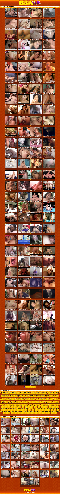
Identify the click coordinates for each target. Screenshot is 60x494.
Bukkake (6, 408)
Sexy (41, 401)
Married (35, 396)
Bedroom (15, 393)
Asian (4, 392)
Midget (44, 392)
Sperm (12, 402)
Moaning (3, 396)
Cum (23, 404)
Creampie (15, 404)
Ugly (16, 399)
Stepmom (22, 402)
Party (51, 395)
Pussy (10, 392)
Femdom (46, 411)
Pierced (43, 395)
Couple (55, 404)
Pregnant (7, 395)
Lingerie (27, 396)
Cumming (26, 404)
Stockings (26, 402)
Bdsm (34, 393)
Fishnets (57, 411)
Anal (31, 392)
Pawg (28, 395)
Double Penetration (23, 405)
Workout (51, 399)
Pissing (49, 393)
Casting (19, 408)
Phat (46, 395)
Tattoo (9, 402)
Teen (48, 398)
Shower (51, 401)
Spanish (19, 401)
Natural (22, 398)
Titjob (53, 398)
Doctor (6, 405)
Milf (54, 396)
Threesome (2, 399)
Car (15, 408)
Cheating (22, 408)
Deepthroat (51, 404)
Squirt (15, 402)
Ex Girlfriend (17, 411)
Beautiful (52, 393)
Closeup (22, 395)
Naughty (26, 398)
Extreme (25, 411)
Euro (35, 408)
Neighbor (29, 398)
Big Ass (47, 392)
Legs (19, 396)
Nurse (56, 393)
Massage (39, 396)
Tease (9, 401)
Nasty (19, 398)
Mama (13, 392)
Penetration (3, 395)
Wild (48, 399)
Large (6, 404)
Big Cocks (28, 392)
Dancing (9, 404)
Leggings (16, 396)
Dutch (34, 405)
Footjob (21, 411)
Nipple (51, 396)
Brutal (10, 408)
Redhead (23, 401)
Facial (35, 411)
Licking (31, 395)
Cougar (47, 405)
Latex (48, 401)
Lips (30, 396)
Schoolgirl (37, 401)
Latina (57, 402)
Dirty (58, 404)
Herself (57, 408)
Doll (13, 405)
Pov (32, 393)
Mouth (10, 398)
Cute (39, 404)
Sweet (51, 402)
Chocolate (26, 408)
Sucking (38, 402)
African (57, 395)
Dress (28, 405)
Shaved (37, 398)
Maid (32, 396)
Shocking (12, 401)
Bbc (26, 393)
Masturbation (44, 396)
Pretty (51, 392)
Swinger (54, 402)
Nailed (13, 398)
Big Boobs (24, 392)
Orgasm (11, 393)
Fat (37, 411)
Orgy (34, 392)
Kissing (2, 411)
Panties (18, 395)
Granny (9, 411)
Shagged (44, 401)
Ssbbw (18, 402)
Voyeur (23, 399)
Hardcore (50, 408)
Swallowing (47, 402)
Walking (30, 399)
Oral (34, 395)
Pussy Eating (41, 398)
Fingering (53, 411)
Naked (16, 398)
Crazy (12, 404)
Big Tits (54, 392)
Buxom (13, 408)
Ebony (41, 405)
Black (41, 392)
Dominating (17, 405)
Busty (25, 395)
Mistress (57, 396)
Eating (38, 405)
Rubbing (29, 401)
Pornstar (11, 395)
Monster (7, 398)
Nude (6, 396)
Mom (3, 398)
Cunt (34, 404)
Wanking (33, 399)
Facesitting (31, 411)
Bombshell (55, 405)
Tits (6, 399)
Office (40, 395)
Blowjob (29, 393)
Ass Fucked (19, 392)
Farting (6, 401)
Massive (4, 393)
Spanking (5, 402)
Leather (12, 396)
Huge (41, 408)
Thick (56, 398)
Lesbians (23, 396)
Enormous (51, 405)
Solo (2, 402)
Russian (33, 401)
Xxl (58, 399)
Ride (26, 401)
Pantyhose (22, 393)
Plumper (7, 393)
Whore (43, 399)
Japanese (2, 404)
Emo (32, 408)
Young (3, 401)
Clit (29, 408)
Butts (37, 395)
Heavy (54, 408)
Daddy (48, 404)
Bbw (1, 392)
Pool (48, 395)
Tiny (50, 398)
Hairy (47, 408)
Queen (16, 401)
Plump (15, 395)
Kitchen (5, 411)
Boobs (38, 393)
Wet (40, 399)
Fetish (50, 411)
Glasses (12, 411)
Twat (11, 399)
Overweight (45, 393)
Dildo (3, 405)
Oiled (54, 395)
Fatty (40, 411)
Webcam (37, 399)
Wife (46, 399)
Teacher (26, 399)
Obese (19, 393)
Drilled (31, 405)
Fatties (43, 411)
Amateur (57, 392)
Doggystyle (10, 405)
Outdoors (37, 392)
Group (44, 408)
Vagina (45, 398)
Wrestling (55, 399)
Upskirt (19, 399)
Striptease (34, 402)
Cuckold (20, 404)
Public (33, 398)
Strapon (30, 402)
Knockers (38, 408)
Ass (7, 392)
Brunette (2, 408)
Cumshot (30, 404)
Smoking (56, 401)
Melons (48, 396)
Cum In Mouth (43, 404)
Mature (9, 396)
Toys (8, 399)
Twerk (14, 399)
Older (15, 392)
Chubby (41, 393)
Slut (53, 401)
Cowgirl (44, 405)
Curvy (36, 404)
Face (28, 411)
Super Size (42, 402)
